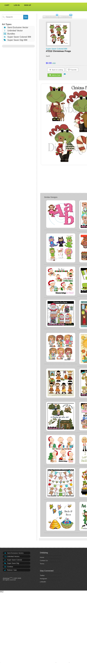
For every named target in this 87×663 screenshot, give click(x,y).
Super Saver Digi (11, 563)
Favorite (72, 70)
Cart (7, 5)
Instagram (43, 579)
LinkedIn (43, 582)
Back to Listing (56, 70)
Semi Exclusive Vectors (14, 553)
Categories (65, 17)
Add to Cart (54, 75)
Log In (17, 5)
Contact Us (44, 560)
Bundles (9, 34)
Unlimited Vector (13, 30)
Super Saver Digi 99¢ (15, 40)
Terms (42, 564)
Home (42, 557)
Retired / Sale (10, 570)
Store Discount (50, 17)
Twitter (42, 575)
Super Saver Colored (13, 560)
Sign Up (27, 5)
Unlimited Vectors (11, 556)
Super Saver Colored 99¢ (17, 37)
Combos (8, 567)
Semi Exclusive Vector (15, 27)
